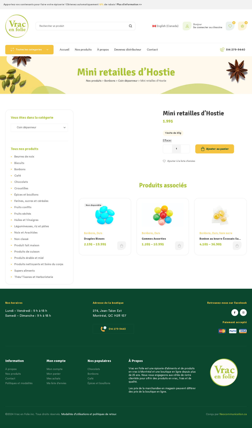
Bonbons (109, 81)
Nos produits (94, 81)
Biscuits (19, 163)
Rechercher (130, 26)
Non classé (21, 239)
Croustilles (21, 188)
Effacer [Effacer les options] (167, 140)
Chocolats (21, 182)
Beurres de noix (24, 156)
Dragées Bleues (94, 238)
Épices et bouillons (26, 194)
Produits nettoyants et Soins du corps (38, 264)
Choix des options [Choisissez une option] (121, 245)
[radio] (173, 133)
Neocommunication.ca (233, 414)
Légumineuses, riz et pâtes (31, 226)
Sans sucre (225, 233)
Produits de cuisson (27, 251)
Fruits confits (22, 207)
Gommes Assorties (154, 238)
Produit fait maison (26, 245)
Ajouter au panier (217, 149)
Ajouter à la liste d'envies (181, 161)
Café (17, 175)
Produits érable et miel (29, 258)
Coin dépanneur (128, 81)
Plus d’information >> (129, 4)
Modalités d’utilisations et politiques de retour (88, 414)
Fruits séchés (22, 213)
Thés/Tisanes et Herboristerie (33, 277)
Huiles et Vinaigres (26, 220)
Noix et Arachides (25, 232)
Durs (99, 233)
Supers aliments (24, 270)
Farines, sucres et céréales (31, 201)
